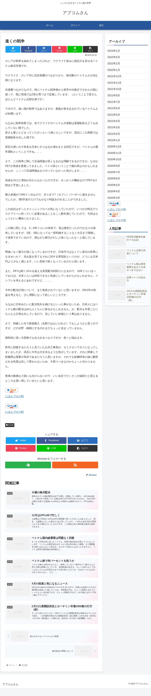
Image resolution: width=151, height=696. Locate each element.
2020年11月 (114, 153)
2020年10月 (114, 159)
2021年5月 (113, 114)
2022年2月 (113, 63)
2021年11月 (114, 82)
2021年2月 (113, 133)
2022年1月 (113, 69)
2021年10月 (114, 89)
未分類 (9, 425)
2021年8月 (113, 95)
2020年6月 (113, 178)
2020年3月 (113, 197)
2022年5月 (113, 57)
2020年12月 (114, 146)
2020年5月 (113, 185)
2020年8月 (113, 165)
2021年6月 (113, 108)
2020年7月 (113, 172)
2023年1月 (113, 50)
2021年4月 (113, 121)
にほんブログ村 (14, 396)
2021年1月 (113, 140)
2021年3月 (113, 127)
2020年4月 (113, 191)
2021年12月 (114, 76)
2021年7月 (113, 101)
